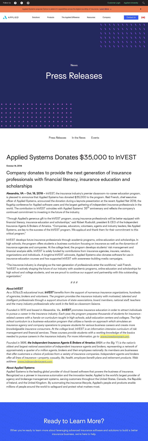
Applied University (131, 3)
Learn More (106, 9)
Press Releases (57, 137)
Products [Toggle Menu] (50, 17)
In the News (78, 137)
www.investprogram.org (114, 336)
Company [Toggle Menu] (107, 17)
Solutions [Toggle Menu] (36, 17)
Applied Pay (22, 16)
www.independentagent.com (35, 361)
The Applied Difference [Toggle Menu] (70, 17)
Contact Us (131, 17)
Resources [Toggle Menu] (91, 17)
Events (95, 137)
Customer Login (114, 3)
